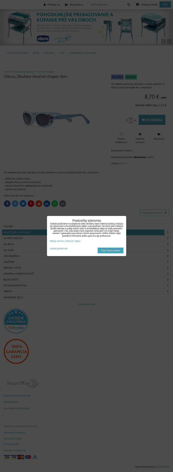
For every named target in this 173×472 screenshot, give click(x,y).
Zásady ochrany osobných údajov (65, 240)
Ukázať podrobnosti (59, 248)
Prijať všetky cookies (110, 250)
